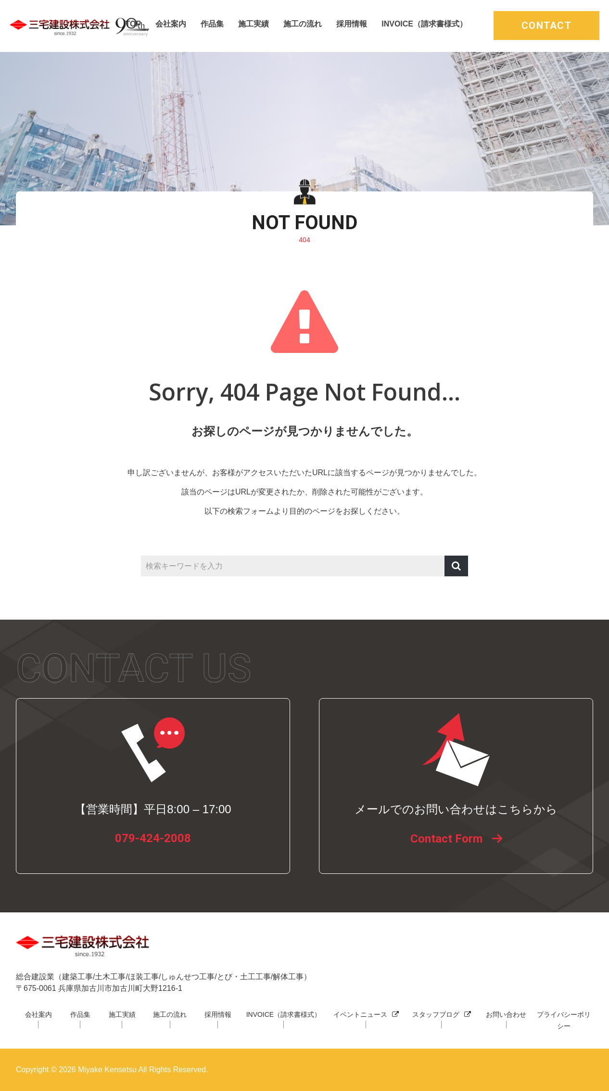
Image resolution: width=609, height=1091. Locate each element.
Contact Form (446, 838)
